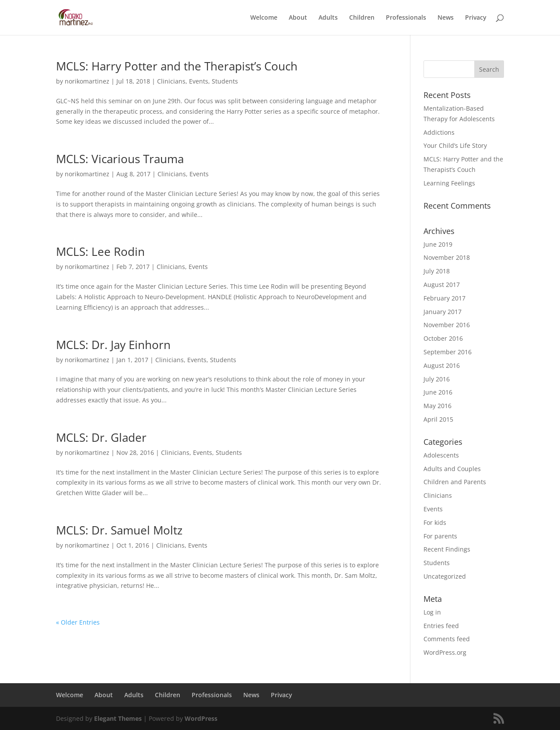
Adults (328, 17)
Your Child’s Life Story (455, 145)
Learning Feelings (449, 183)
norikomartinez (87, 81)
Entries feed (441, 626)
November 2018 (447, 257)
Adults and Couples (452, 469)
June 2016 (438, 392)
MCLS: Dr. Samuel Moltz (119, 530)
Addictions (439, 132)
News (446, 17)
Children (361, 17)
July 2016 (437, 379)
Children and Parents (455, 482)
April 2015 (438, 419)
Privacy (475, 17)
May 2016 (438, 406)
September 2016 (448, 352)
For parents (440, 536)
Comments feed (447, 639)
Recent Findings (447, 549)
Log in (432, 612)
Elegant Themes (118, 718)
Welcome (263, 17)
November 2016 (447, 325)
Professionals (406, 17)
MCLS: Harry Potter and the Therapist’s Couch (177, 66)
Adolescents (441, 455)
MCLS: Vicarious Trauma (120, 159)
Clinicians (171, 81)
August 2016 (442, 365)
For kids (435, 522)
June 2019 (438, 244)
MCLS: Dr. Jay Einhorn (113, 345)
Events (198, 81)
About (298, 17)
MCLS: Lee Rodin (100, 251)
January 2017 (443, 311)
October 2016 (443, 338)
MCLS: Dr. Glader (101, 437)
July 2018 (437, 271)
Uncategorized (445, 576)
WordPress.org (445, 652)
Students (225, 81)
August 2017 (442, 284)
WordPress (201, 718)
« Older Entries (78, 622)
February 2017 (445, 298)
